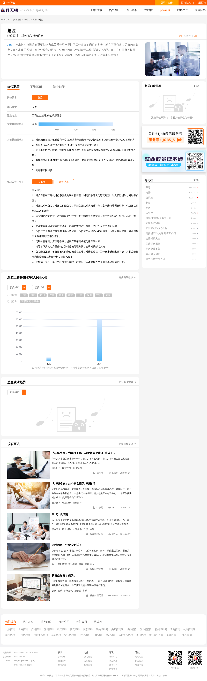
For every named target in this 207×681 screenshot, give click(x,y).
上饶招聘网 (186, 635)
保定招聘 (110, 635)
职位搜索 (96, 10)
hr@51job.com (20, 665)
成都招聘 (131, 629)
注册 (170, 2)
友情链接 (88, 665)
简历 (54, 564)
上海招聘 (23, 629)
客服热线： (8, 656)
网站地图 (139, 656)
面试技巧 (56, 502)
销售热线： (8, 652)
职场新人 (68, 590)
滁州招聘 (10, 635)
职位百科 (17, 19)
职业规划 (77, 468)
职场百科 (164, 10)
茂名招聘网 (146, 629)
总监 (10, 44)
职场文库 (182, 10)
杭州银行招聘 (41, 635)
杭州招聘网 (189, 629)
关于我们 (62, 656)
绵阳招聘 (84, 635)
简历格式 (62, 564)
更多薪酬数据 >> (127, 277)
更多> (196, 86)
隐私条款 (62, 665)
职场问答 (200, 10)
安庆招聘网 (70, 635)
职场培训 (56, 468)
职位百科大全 (30, 19)
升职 (85, 529)
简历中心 (139, 665)
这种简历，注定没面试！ (67, 545)
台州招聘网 (24, 635)
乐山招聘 (171, 635)
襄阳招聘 (56, 635)
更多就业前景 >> (127, 382)
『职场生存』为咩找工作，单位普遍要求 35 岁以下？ (84, 453)
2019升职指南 (60, 514)
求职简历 (89, 564)
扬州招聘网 (161, 629)
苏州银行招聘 (126, 635)
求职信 (148, 10)
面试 (60, 590)
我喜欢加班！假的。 (64, 575)
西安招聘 (75, 629)
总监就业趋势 (16, 382)
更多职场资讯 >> (127, 444)
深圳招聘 (49, 629)
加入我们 (88, 656)
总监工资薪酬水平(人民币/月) (27, 277)
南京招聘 (88, 629)
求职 (81, 564)
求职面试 (13, 444)
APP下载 (10, 2)
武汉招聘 (62, 629)
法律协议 (62, 661)
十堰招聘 (97, 635)
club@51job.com (21, 661)
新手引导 (113, 665)
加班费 (78, 590)
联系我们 (88, 661)
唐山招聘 (141, 635)
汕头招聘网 (102, 629)
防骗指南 (113, 669)
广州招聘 (36, 629)
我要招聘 (201, 2)
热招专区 (114, 10)
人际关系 (77, 529)
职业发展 (66, 468)
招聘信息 (186, 2)
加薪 (92, 529)
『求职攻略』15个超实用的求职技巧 (73, 483)
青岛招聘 (175, 629)
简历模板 (132, 10)
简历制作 (77, 502)
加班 (54, 590)
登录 (163, 2)
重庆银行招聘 (156, 635)
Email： (9, 661)
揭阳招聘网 (117, 629)
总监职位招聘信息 (32, 35)
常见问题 (113, 661)
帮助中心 (113, 656)
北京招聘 (10, 629)
